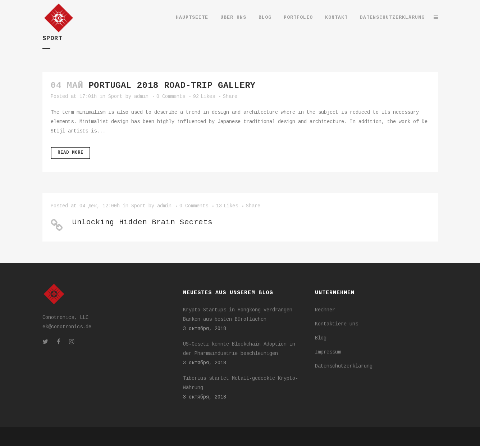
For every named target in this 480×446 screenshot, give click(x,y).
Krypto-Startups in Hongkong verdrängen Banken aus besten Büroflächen (237, 315)
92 (204, 96)
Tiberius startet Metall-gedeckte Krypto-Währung (240, 383)
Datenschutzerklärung (343, 366)
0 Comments (170, 97)
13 (227, 206)
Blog (320, 338)
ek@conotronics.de (66, 327)
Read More (70, 153)
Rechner (325, 310)
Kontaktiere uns (336, 324)
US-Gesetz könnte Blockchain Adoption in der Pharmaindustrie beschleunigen (239, 349)
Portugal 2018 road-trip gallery (172, 86)
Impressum (328, 352)
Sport (115, 97)
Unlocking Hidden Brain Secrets (142, 223)
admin (141, 97)
